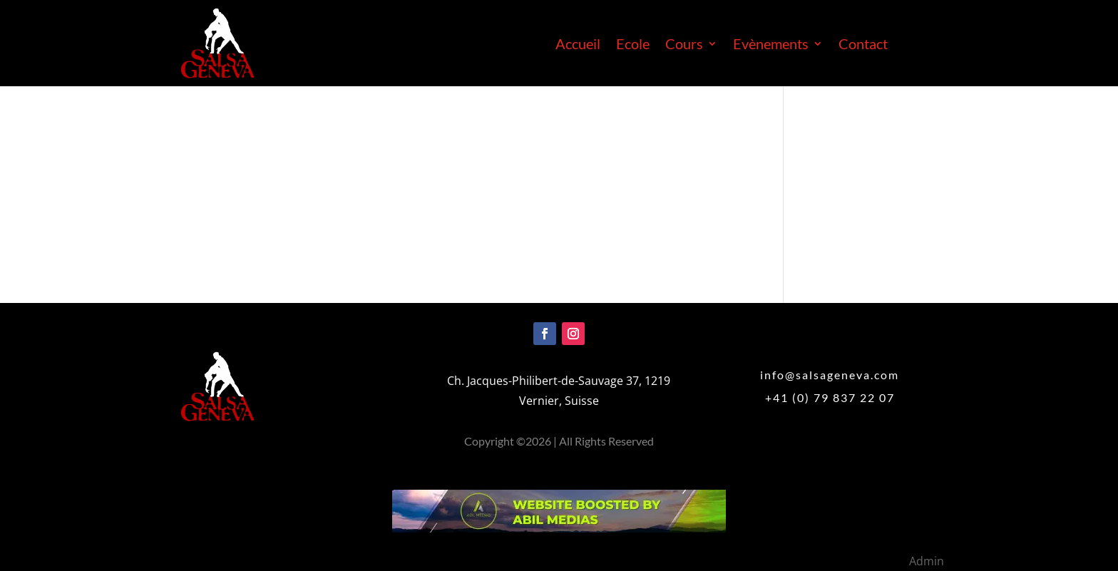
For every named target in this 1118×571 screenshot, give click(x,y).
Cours (684, 45)
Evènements (771, 45)
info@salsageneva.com (829, 374)
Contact (863, 45)
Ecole (633, 45)
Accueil (577, 45)
